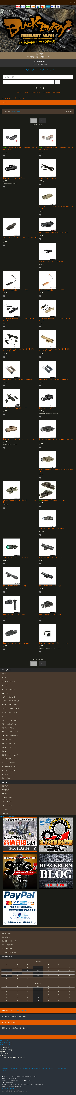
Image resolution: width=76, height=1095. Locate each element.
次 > (42, 120)
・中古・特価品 (45, 92)
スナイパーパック (7, 801)
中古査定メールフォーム (9, 941)
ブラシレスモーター (8, 809)
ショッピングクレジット (9, 952)
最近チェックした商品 (45, 70)
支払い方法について (7, 1068)
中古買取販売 (6, 937)
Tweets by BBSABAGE (7, 816)
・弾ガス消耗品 (35, 92)
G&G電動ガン (6, 790)
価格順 (13, 111)
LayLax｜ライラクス (8, 805)
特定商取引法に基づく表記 (37, 1068)
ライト (23, 98)
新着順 (18, 111)
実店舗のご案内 (6, 933)
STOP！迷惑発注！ (7, 945)
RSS (11, 1070)
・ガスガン (26, 92)
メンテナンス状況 (7, 948)
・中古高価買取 (56, 92)
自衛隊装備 (5, 786)
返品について (26, 1068)
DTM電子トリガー (7, 797)
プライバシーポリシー (50, 1068)
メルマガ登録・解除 (61, 1068)
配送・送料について (17, 1068)
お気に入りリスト (29, 70)
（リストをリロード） (21, 1011)
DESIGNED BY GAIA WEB (8, 1088)
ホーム (4, 98)
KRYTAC (4, 794)
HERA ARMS (5, 813)
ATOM (15, 1070)
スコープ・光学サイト (13, 98)
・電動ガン (18, 92)
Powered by (14, 1091)
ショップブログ (6, 1070)
